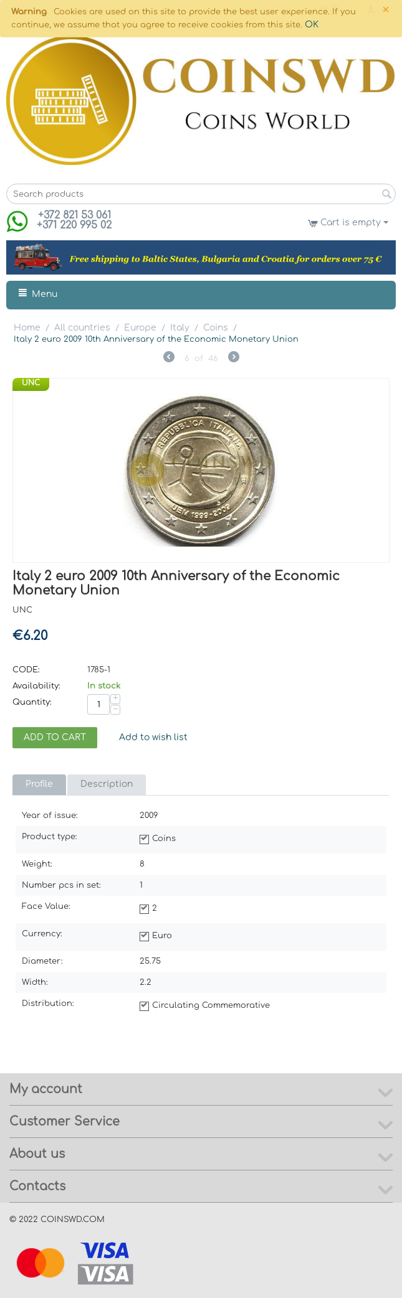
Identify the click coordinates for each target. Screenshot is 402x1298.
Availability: (36, 686)
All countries (82, 327)
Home (27, 327)
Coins (215, 327)
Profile (39, 784)
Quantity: (32, 702)
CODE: (26, 669)
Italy (179, 327)
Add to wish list (153, 737)
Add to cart (55, 737)
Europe (140, 327)
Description (106, 784)
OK (311, 24)
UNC (31, 383)
